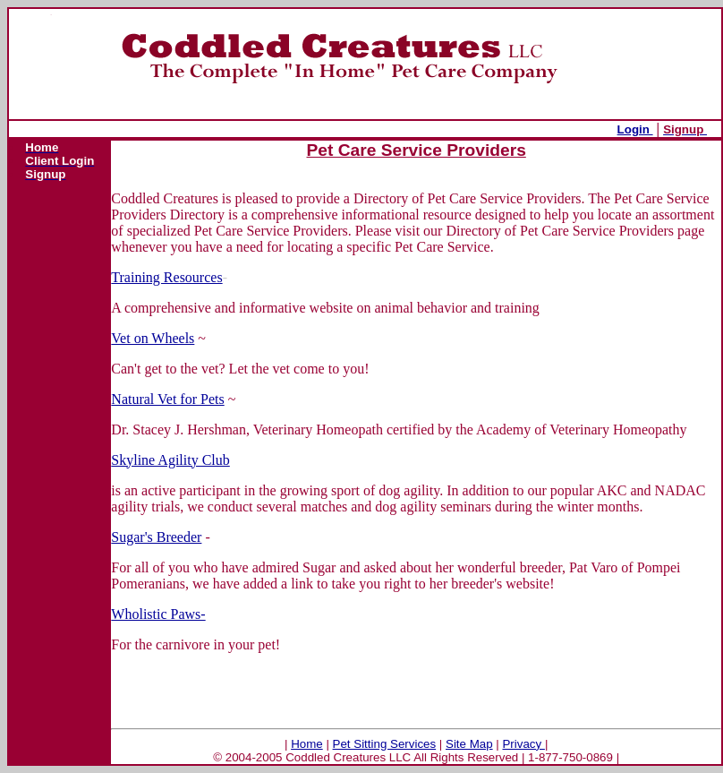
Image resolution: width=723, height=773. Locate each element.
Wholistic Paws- (158, 614)
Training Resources (166, 277)
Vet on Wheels (152, 338)
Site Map (469, 744)
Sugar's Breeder (156, 537)
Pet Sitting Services (385, 744)
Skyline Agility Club (170, 460)
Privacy (523, 744)
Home (307, 744)
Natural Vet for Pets (167, 399)
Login (635, 129)
